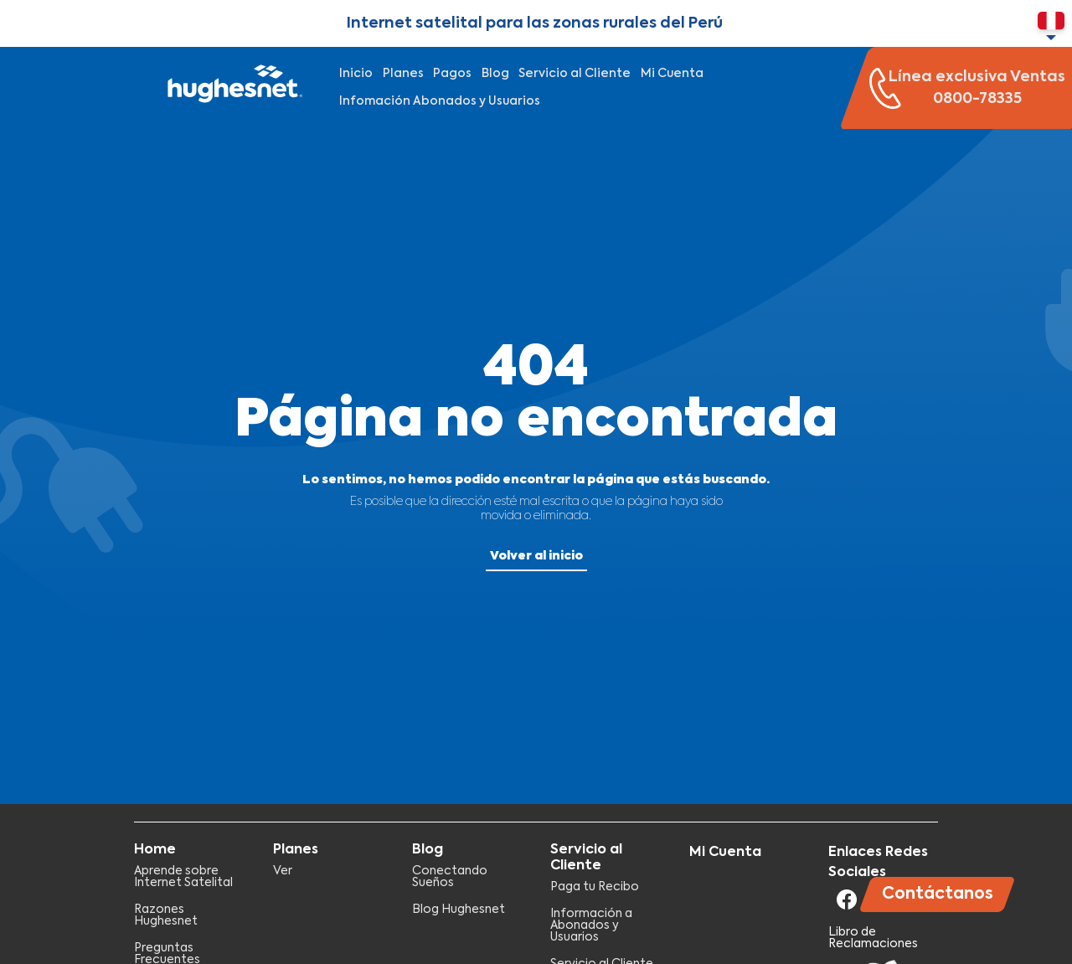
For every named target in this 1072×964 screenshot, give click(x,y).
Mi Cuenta (672, 74)
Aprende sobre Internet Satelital (183, 877)
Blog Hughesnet (458, 909)
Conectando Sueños (449, 877)
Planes (403, 74)
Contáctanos (937, 894)
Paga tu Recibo (594, 887)
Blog (495, 74)
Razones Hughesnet (166, 915)
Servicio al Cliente (574, 74)
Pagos (452, 74)
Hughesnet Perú (233, 88)
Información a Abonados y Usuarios (591, 925)
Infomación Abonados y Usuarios (439, 101)
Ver (282, 871)
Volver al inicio (536, 556)
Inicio (356, 74)
